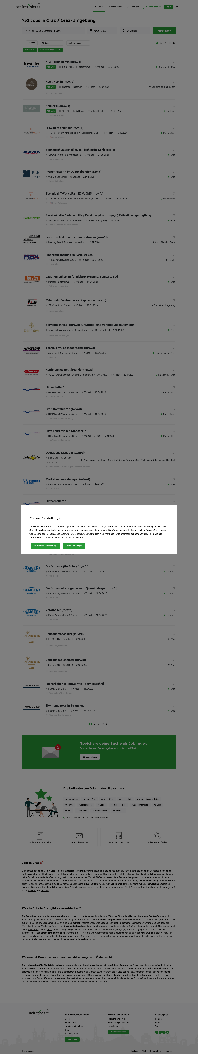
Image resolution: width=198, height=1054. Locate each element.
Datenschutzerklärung (74, 537)
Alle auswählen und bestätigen (45, 546)
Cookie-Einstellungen (74, 546)
